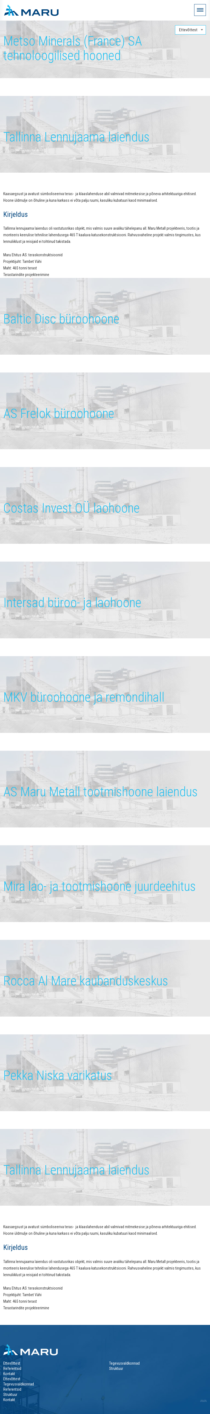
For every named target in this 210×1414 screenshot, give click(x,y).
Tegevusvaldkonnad (124, 1363)
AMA (203, 1400)
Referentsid (12, 1368)
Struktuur (116, 1368)
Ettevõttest (11, 1363)
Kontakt (9, 1374)
